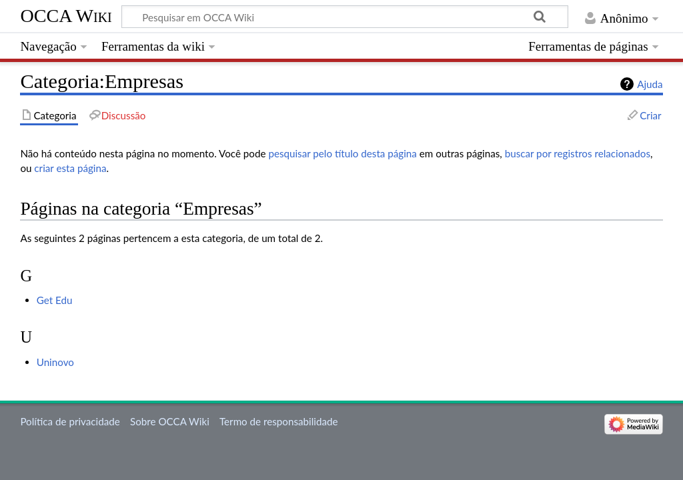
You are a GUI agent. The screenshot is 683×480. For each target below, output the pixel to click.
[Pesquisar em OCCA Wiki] (345, 16)
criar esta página (70, 168)
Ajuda (649, 84)
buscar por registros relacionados (577, 153)
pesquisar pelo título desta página (342, 153)
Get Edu (55, 300)
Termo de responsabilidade (278, 421)
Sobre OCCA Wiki (169, 421)
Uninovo (55, 362)
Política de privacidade (69, 421)
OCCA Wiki (65, 15)
